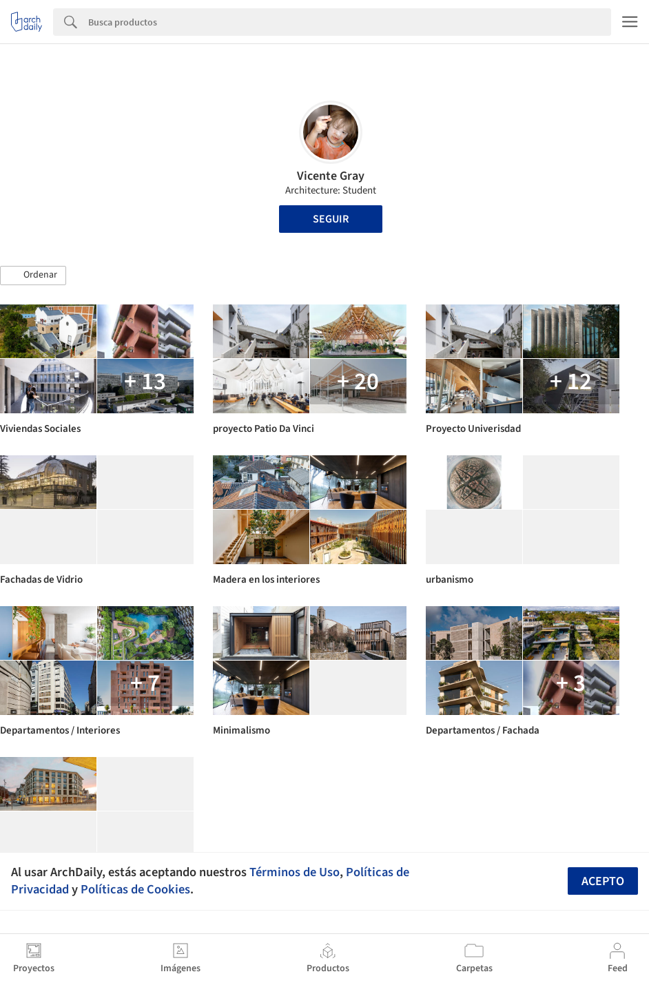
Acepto (602, 881)
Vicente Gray (330, 176)
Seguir (331, 219)
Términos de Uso (294, 872)
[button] (33, 275)
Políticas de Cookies (135, 889)
